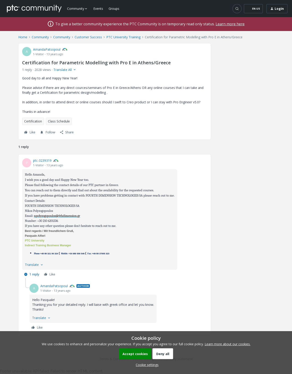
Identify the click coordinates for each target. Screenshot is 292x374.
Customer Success (88, 37)
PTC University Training (123, 37)
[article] (114, 218)
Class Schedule (59, 121)
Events (98, 8)
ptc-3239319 (42, 160)
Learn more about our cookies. (227, 344)
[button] (253, 8)
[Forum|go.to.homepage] (34, 8)
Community (40, 37)
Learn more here (230, 23)
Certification (33, 121)
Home (22, 37)
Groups (114, 8)
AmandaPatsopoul (46, 49)
